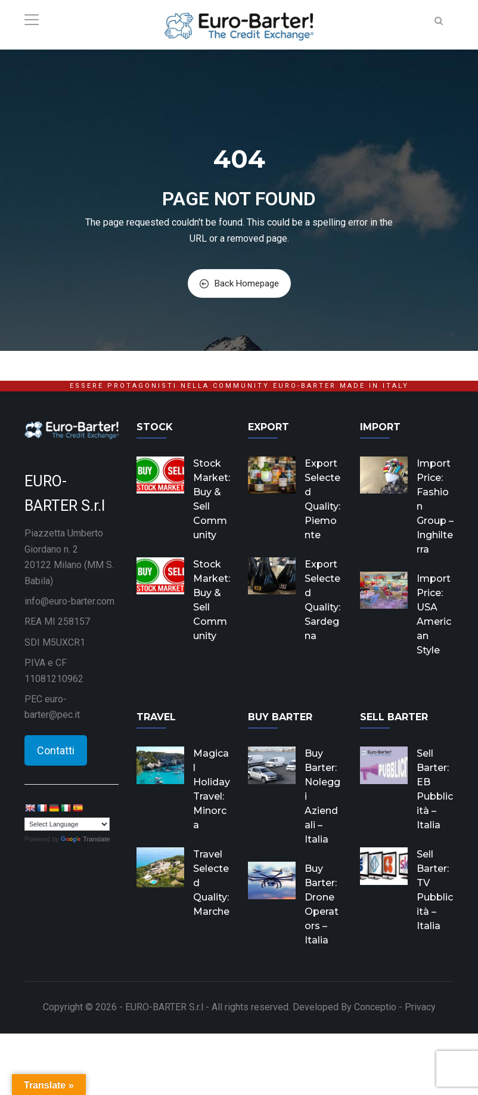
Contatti (56, 750)
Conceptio (375, 1007)
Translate (85, 839)
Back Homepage (239, 283)
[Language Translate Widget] (67, 824)
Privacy (420, 1007)
